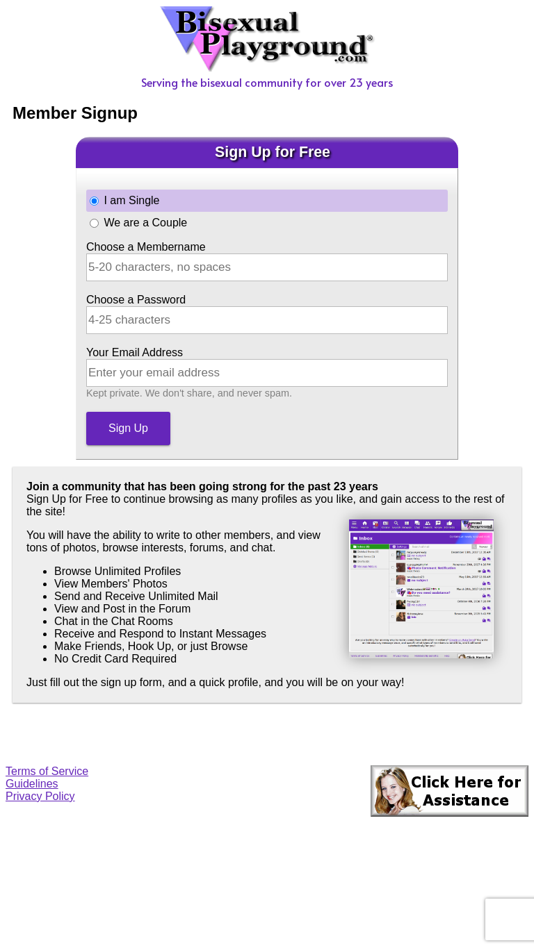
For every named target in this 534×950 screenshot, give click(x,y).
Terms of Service (47, 771)
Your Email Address (134, 352)
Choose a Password (136, 300)
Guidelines (32, 784)
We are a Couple (145, 222)
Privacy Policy (40, 796)
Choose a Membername (146, 247)
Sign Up (128, 428)
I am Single (131, 200)
